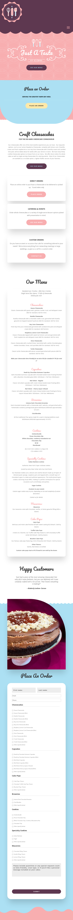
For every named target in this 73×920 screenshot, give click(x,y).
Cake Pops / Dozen (19, 781)
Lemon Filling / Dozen (19, 857)
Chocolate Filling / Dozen (20, 851)
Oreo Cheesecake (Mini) (20, 736)
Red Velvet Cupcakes (19, 760)
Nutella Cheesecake (19, 716)
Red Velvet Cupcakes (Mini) (21, 763)
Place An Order (36, 106)
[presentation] (26, 882)
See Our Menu (36, 67)
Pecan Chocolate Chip (19, 818)
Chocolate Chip (18, 823)
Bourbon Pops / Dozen (20, 787)
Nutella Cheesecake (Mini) (21, 719)
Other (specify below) (19, 745)
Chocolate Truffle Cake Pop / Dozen (23, 784)
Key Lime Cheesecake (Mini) (21, 724)
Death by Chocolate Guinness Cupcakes (24, 754)
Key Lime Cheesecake (19, 722)
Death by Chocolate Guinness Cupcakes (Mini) (26, 757)
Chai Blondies (17, 802)
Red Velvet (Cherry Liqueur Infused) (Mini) (25, 768)
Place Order (36, 194)
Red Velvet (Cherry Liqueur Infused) (23, 766)
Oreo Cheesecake (18, 733)
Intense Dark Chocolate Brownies (23, 799)
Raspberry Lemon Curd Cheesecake (23, 727)
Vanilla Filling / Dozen (19, 854)
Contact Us (36, 256)
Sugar (15, 839)
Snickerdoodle (17, 815)
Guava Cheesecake (19, 710)
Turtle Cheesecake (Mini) (20, 742)
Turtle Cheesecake (19, 739)
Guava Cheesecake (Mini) (20, 713)
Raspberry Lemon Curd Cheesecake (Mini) (25, 730)
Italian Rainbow (18, 836)
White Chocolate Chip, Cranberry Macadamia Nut (27, 820)
